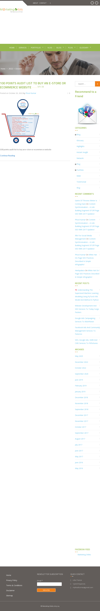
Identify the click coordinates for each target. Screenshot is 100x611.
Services (22, 47)
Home (11, 47)
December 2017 (81, 415)
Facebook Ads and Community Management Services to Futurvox (87, 330)
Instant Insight (82, 152)
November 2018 (81, 403)
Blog (58, 47)
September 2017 (81, 433)
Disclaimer (10, 590)
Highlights (80, 146)
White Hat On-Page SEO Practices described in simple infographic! (87, 273)
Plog (70, 47)
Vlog (50, 47)
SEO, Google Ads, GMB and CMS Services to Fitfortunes (86, 341)
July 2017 (78, 445)
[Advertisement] (63, 24)
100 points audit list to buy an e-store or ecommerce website (33, 85)
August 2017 (80, 439)
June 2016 (79, 462)
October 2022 (80, 368)
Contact (42, 3)
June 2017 (79, 450)
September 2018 (81, 409)
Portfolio (36, 47)
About (35, 3)
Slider (79, 176)
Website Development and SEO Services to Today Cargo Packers (87, 309)
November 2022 (81, 362)
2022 (11, 69)
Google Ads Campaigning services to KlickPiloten (85, 320)
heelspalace (80, 270)
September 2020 (81, 374)
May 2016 (79, 468)
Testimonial (81, 182)
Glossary (84, 47)
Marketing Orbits (84, 554)
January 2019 (80, 391)
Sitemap (9, 595)
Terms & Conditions (14, 585)
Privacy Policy (11, 580)
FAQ (49, 3)
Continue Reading (7, 155)
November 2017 (81, 421)
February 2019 (81, 385)
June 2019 (79, 380)
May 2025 (79, 356)
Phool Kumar (31, 93)
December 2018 (81, 397)
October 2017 (80, 427)
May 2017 (79, 456)
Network (80, 158)
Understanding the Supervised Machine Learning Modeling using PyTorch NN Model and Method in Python (87, 295)
